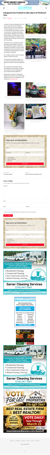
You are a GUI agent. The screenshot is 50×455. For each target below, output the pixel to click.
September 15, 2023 (17, 18)
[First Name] (15, 154)
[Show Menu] (3, 8)
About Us (27, 441)
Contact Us (32, 441)
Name (4, 201)
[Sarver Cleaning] (25, 272)
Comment (5, 186)
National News (17, 441)
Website (27, 206)
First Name (8, 152)
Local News (24, 18)
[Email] (25, 150)
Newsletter (9, 160)
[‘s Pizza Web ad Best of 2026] (25, 337)
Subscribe (23, 441)
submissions (9, 18)
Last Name (27, 152)
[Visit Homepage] (25, 8)
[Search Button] (46, 8)
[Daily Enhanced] (6, 157)
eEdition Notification (11, 159)
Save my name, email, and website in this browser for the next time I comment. (20, 212)
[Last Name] (34, 154)
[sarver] (25, 411)
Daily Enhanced (10, 157)
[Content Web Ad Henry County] (25, 312)
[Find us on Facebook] (24, 451)
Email (7, 147)
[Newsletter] (6, 160)
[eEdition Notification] (6, 159)
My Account (38, 441)
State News (12, 441)
